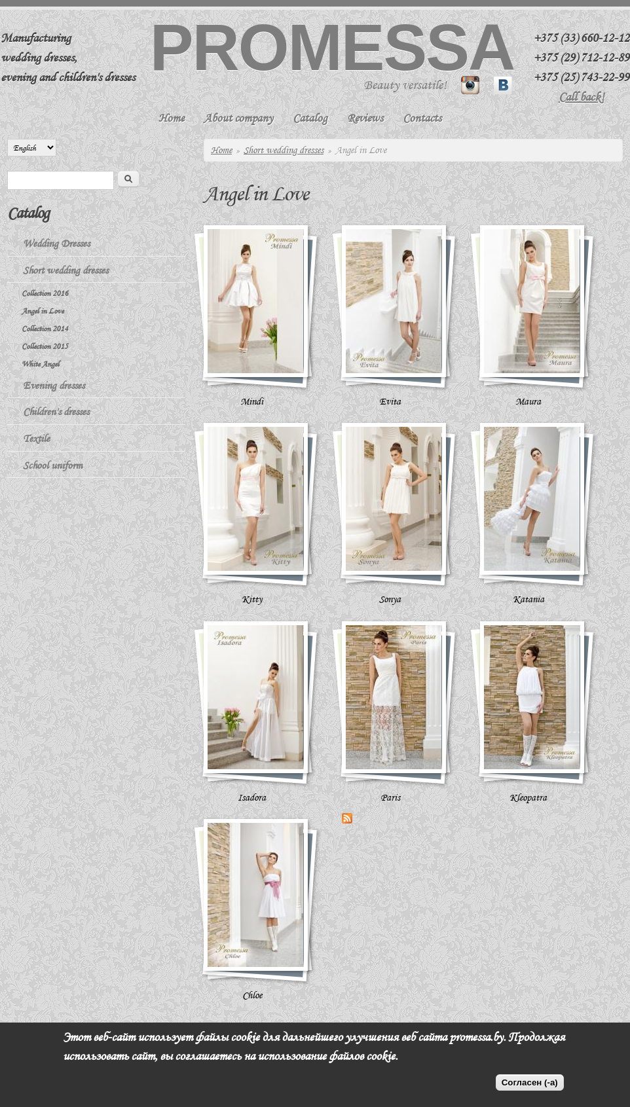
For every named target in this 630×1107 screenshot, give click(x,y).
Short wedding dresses (284, 150)
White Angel (40, 364)
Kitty (252, 599)
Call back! (581, 97)
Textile (36, 438)
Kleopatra (528, 797)
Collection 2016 (45, 293)
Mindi (251, 401)
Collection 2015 (45, 346)
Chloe (252, 995)
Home (171, 118)
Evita (390, 401)
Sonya (390, 599)
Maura (528, 401)
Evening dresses (53, 385)
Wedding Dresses (56, 243)
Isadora (252, 797)
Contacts (422, 118)
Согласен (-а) (530, 1082)
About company (238, 118)
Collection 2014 (45, 328)
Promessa (332, 47)
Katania (528, 599)
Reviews (365, 118)
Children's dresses (56, 411)
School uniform (53, 465)
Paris (390, 797)
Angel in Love (43, 311)
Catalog (310, 118)
